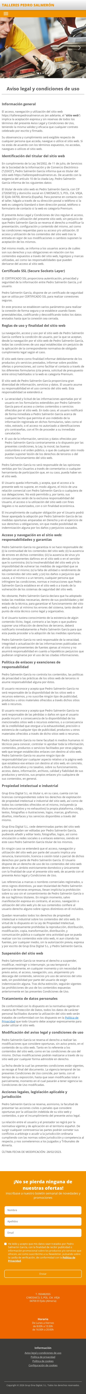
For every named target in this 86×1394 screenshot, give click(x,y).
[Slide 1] (40, 73)
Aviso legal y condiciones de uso (43, 1353)
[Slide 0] (38, 73)
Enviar (43, 1273)
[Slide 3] (45, 73)
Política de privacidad (43, 1357)
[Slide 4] (48, 73)
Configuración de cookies (43, 1365)
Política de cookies (43, 1361)
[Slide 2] (43, 73)
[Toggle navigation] (6, 13)
